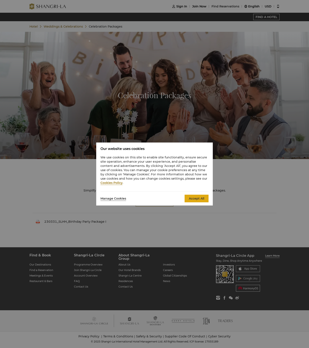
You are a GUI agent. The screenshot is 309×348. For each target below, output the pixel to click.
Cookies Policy (111, 183)
